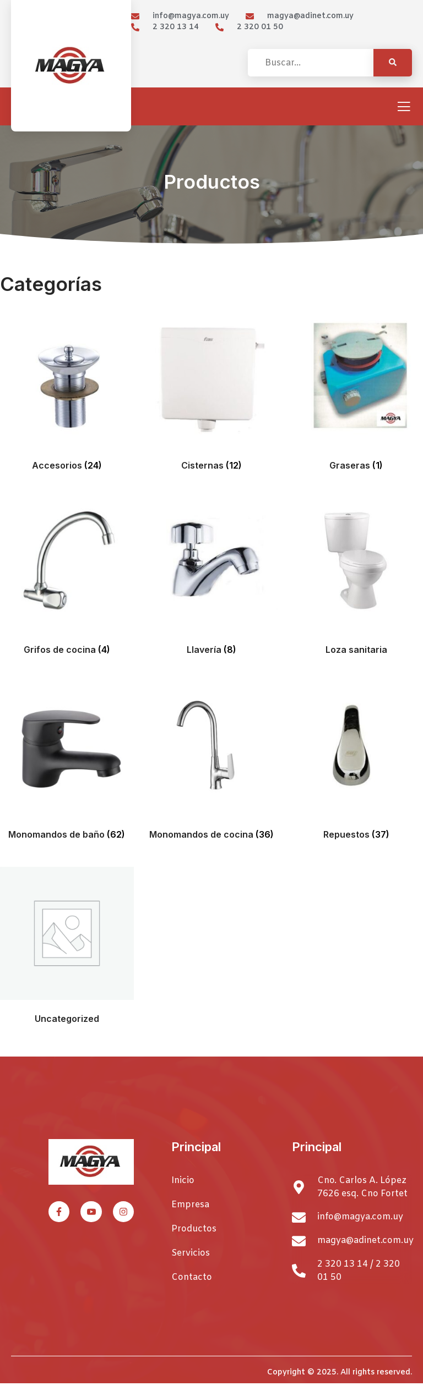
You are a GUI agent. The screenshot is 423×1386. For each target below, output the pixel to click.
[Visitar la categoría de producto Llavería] (212, 579)
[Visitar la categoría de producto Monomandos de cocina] (212, 763)
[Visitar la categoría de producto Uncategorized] (67, 948)
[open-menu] (403, 107)
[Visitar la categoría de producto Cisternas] (212, 394)
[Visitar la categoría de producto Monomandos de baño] (67, 763)
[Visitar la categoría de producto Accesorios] (67, 394)
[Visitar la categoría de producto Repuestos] (356, 763)
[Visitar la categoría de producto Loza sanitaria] (356, 579)
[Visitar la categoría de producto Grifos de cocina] (67, 579)
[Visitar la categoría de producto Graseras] (356, 394)
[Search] (392, 62)
